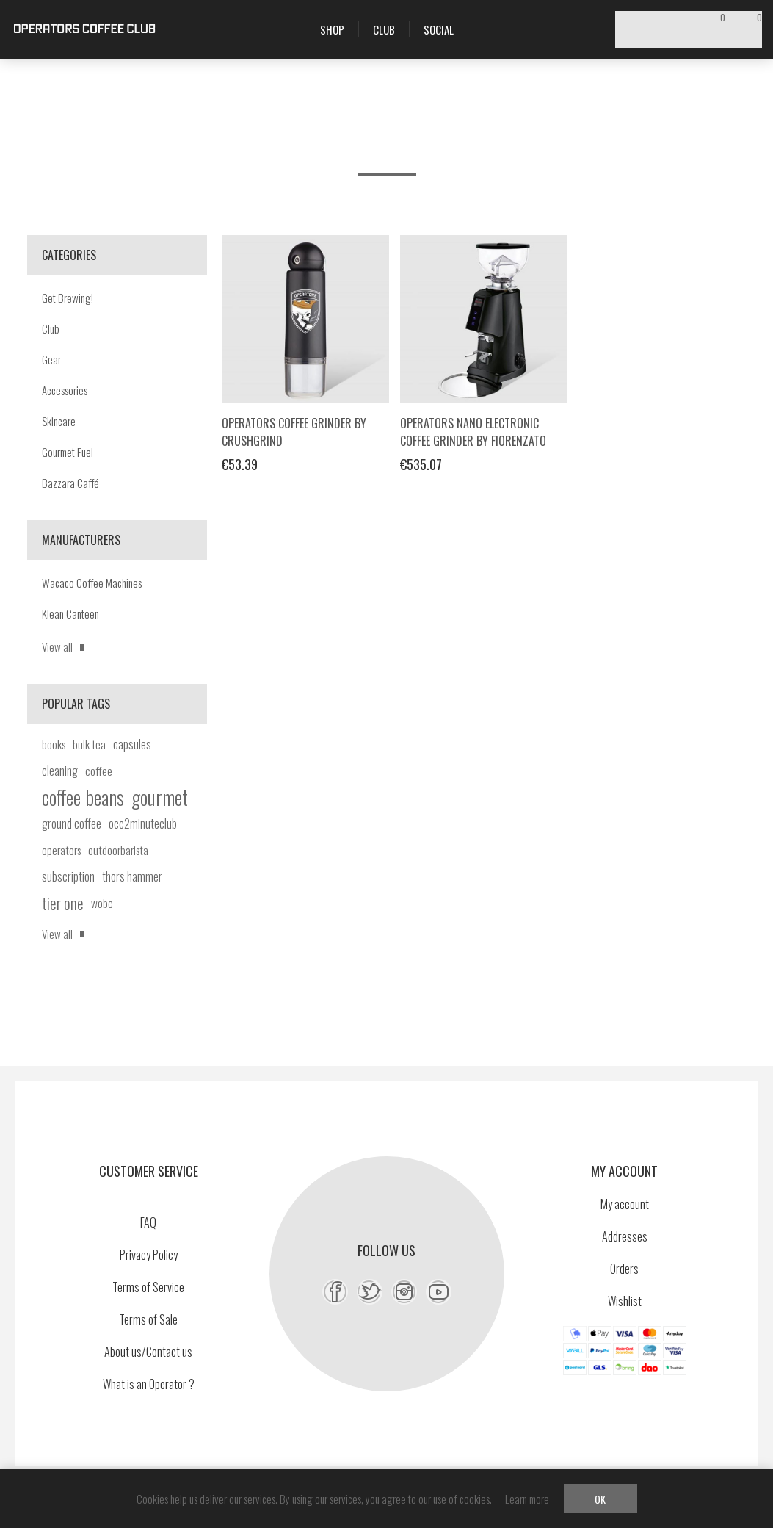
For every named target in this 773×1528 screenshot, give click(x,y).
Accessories (64, 390)
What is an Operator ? (149, 1384)
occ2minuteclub (143, 823)
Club (50, 328)
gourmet (159, 797)
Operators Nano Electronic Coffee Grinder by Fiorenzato (473, 432)
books (53, 744)
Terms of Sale (148, 1319)
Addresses (624, 1236)
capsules (132, 744)
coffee (98, 771)
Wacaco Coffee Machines (92, 582)
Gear (51, 359)
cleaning (60, 770)
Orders (624, 1268)
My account (624, 1204)
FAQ (148, 1222)
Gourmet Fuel (67, 452)
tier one (63, 903)
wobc (102, 903)
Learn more (527, 1498)
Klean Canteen (70, 613)
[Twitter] (369, 1292)
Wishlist (625, 1301)
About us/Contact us (148, 1352)
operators (61, 850)
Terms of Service (148, 1287)
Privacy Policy (149, 1255)
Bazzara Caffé (70, 483)
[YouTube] (438, 1292)
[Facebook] (335, 1292)
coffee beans (83, 797)
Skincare (59, 421)
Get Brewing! (67, 297)
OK (600, 1499)
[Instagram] (404, 1292)
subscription (68, 876)
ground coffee (71, 823)
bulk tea (89, 744)
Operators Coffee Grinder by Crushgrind (294, 432)
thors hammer (132, 876)
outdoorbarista (118, 850)
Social (439, 29)
